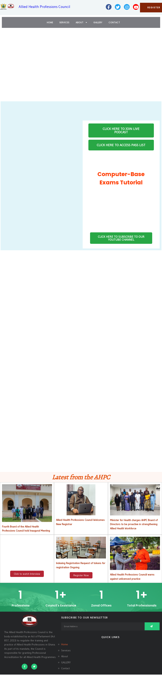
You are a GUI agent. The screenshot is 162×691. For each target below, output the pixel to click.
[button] (6, 67)
